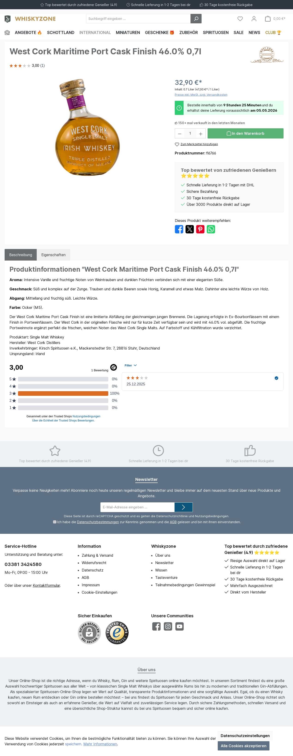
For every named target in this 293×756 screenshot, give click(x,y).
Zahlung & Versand (97, 555)
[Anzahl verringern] (179, 133)
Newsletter (164, 562)
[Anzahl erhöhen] (201, 133)
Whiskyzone (163, 546)
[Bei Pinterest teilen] (200, 229)
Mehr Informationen (100, 744)
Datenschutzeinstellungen (245, 735)
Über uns (162, 555)
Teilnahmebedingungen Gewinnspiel (185, 585)
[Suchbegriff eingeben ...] (138, 18)
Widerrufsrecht (94, 562)
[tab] (21, 255)
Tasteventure (166, 577)
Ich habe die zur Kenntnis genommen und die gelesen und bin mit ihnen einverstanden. (149, 522)
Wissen (161, 570)
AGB (173, 522)
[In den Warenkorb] (246, 133)
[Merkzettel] (240, 18)
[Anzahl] (190, 133)
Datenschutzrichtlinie (172, 516)
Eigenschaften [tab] (53, 254)
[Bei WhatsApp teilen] (211, 229)
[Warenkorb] (275, 18)
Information (89, 546)
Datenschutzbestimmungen (98, 522)
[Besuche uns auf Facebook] (156, 626)
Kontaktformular (46, 585)
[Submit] (183, 507)
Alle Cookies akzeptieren (243, 746)
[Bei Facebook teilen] (179, 229)
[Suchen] (196, 18)
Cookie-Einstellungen (99, 592)
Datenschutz (92, 570)
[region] (87, 127)
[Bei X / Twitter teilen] (189, 229)
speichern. (73, 744)
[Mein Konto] (254, 18)
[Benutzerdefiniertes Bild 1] (117, 632)
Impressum (91, 585)
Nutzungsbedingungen (211, 516)
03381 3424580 (23, 564)
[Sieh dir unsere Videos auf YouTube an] (179, 626)
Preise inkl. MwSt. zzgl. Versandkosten (201, 94)
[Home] (8, 33)
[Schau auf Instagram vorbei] (168, 626)
